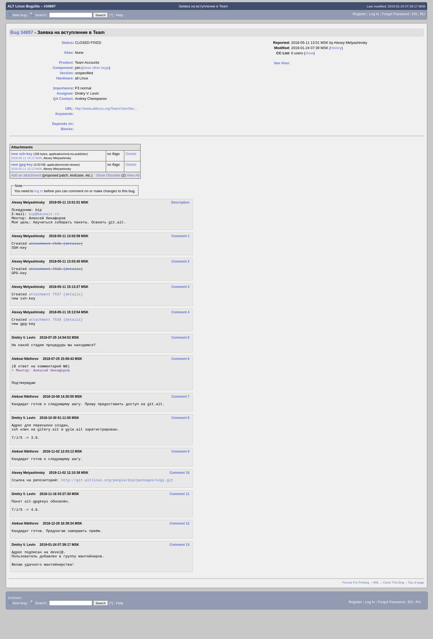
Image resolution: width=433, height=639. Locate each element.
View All (133, 175)
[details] (73, 247)
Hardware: (65, 78)
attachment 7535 (45, 247)
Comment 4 (180, 320)
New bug (19, 15)
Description (180, 202)
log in (38, 191)
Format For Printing (355, 609)
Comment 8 (180, 433)
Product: (66, 62)
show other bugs (96, 68)
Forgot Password (395, 14)
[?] (111, 15)
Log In (374, 14)
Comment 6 (180, 369)
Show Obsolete (108, 175)
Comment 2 (180, 266)
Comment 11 (179, 515)
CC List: (283, 53)
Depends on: (63, 124)
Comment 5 (180, 347)
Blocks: (67, 129)
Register (359, 14)
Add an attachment (26, 175)
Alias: (69, 52)
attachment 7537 (45, 301)
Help (119, 15)
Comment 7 (180, 411)
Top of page (416, 609)
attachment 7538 (45, 328)
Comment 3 (180, 293)
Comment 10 (179, 492)
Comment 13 (179, 569)
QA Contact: (63, 99)
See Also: (282, 63)
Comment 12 (179, 547)
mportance (63, 88)
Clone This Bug (393, 609)
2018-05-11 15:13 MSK (26, 158)
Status (67, 43)
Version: (67, 73)
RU (422, 14)
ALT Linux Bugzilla (24, 6)
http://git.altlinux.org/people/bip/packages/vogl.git (117, 500)
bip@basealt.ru (44, 215)
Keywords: (65, 114)
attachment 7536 (45, 274)
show (309, 53)
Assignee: (65, 93)
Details (130, 154)
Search (40, 15)
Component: (63, 68)
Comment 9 (180, 470)
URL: (69, 108)
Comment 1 (180, 239)
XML (376, 609)
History (336, 48)
